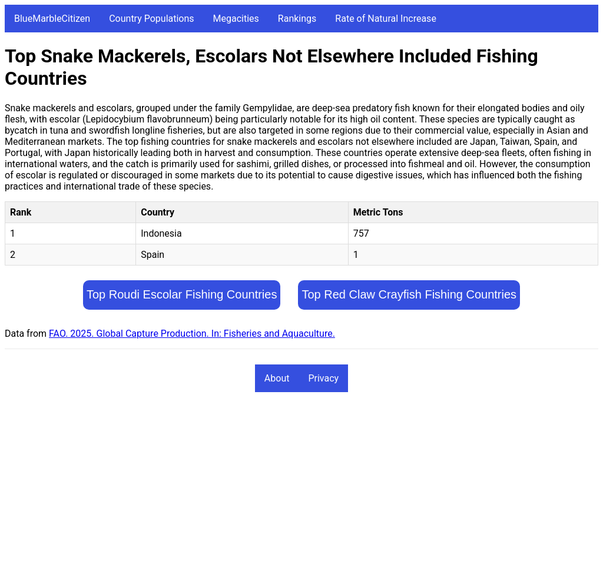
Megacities (236, 18)
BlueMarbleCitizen (52, 18)
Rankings (297, 18)
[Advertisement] (301, 489)
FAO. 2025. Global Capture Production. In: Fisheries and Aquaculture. (192, 333)
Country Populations (151, 18)
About (277, 378)
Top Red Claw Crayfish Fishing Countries (409, 294)
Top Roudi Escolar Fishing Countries (182, 294)
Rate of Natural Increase (385, 18)
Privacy (323, 378)
